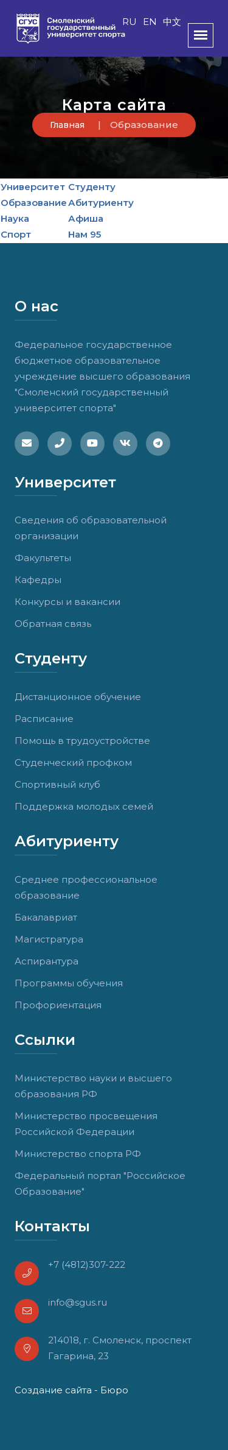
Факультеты (43, 558)
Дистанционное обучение (78, 696)
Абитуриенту (101, 202)
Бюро (114, 1390)
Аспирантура (46, 961)
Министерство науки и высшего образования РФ (93, 1086)
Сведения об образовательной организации (91, 528)
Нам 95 (84, 234)
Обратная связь (53, 623)
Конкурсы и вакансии (67, 601)
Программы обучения (69, 983)
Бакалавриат (46, 917)
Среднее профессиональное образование (86, 887)
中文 (172, 21)
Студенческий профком (73, 762)
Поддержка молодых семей (84, 806)
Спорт (16, 234)
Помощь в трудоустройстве (82, 740)
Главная (67, 124)
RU (129, 21)
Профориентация (58, 1005)
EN (150, 21)
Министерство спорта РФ (78, 1153)
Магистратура (49, 939)
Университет (33, 187)
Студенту (92, 187)
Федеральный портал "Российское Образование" (100, 1183)
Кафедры (38, 579)
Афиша (85, 218)
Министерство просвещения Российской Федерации (86, 1123)
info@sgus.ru (77, 1302)
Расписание (44, 718)
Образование (34, 202)
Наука (15, 218)
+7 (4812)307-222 (86, 1264)
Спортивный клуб (57, 784)
